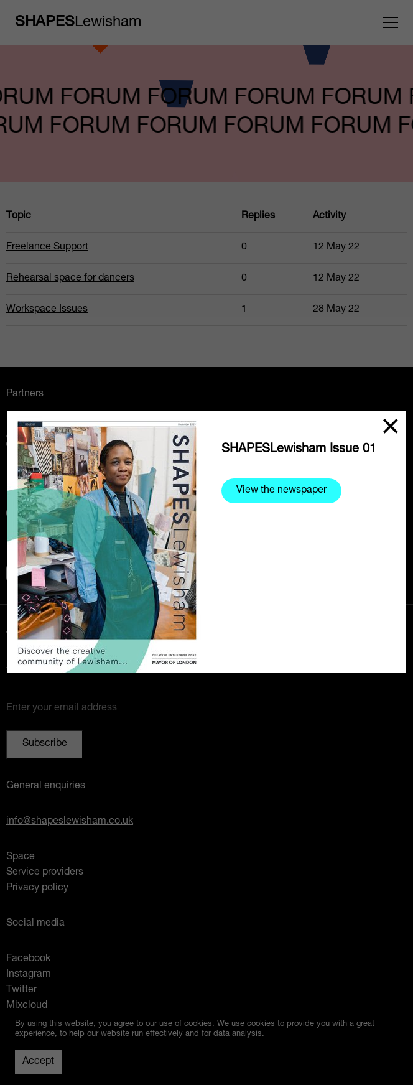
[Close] (391, 426)
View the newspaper (281, 491)
